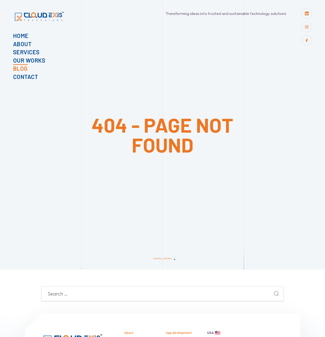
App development (179, 333)
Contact (25, 76)
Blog (20, 68)
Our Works (29, 60)
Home (21, 35)
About (22, 43)
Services (26, 52)
